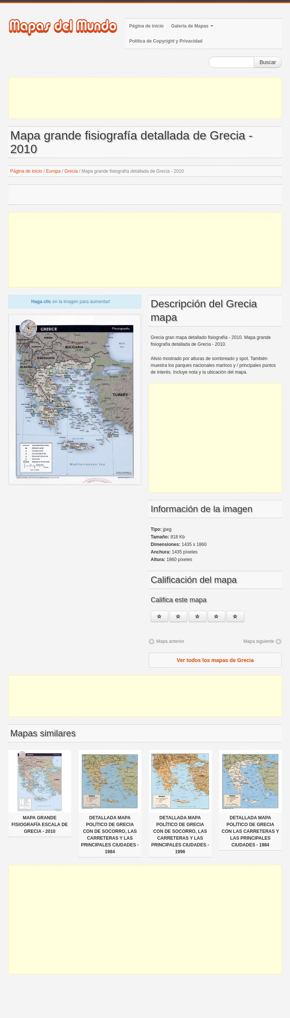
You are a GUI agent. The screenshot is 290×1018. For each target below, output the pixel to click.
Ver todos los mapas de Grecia (215, 660)
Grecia (71, 171)
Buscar (267, 62)
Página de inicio (146, 26)
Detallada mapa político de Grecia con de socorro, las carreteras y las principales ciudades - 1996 (180, 834)
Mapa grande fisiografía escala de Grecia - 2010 (39, 824)
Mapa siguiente (259, 641)
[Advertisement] (145, 98)
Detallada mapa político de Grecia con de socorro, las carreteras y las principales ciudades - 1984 (110, 834)
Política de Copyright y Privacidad (165, 41)
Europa (53, 171)
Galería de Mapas (192, 26)
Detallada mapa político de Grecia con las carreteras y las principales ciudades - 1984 (250, 831)
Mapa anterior (170, 641)
